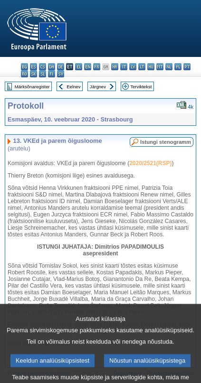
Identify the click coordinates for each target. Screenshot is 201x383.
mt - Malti (159, 66)
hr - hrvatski (114, 66)
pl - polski (178, 66)
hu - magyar (150, 66)
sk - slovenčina (33, 73)
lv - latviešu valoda (132, 66)
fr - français (96, 66)
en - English (87, 66)
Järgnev (98, 86)
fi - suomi (51, 73)
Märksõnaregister (32, 86)
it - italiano (123, 66)
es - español (33, 66)
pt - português (187, 66)
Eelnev (73, 86)
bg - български (24, 66)
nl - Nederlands (168, 66)
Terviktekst (141, 86)
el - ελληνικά (78, 66)
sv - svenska (60, 73)
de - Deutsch (60, 66)
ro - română (24, 73)
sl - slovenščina (42, 73)
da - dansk (51, 66)
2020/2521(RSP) (150, 163)
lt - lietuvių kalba (141, 66)
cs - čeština (42, 66)
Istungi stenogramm (165, 142)
